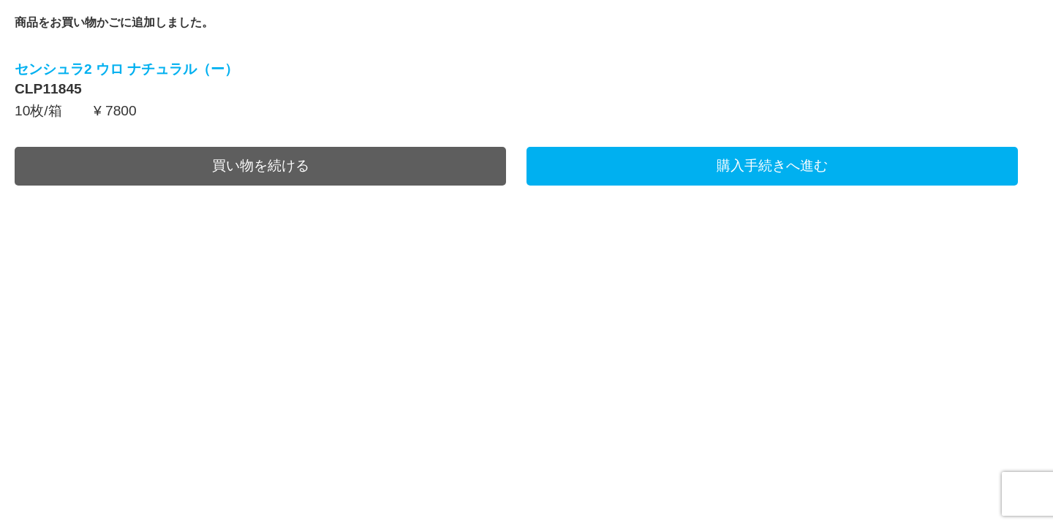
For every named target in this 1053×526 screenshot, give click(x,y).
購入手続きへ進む (772, 165)
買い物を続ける (260, 165)
